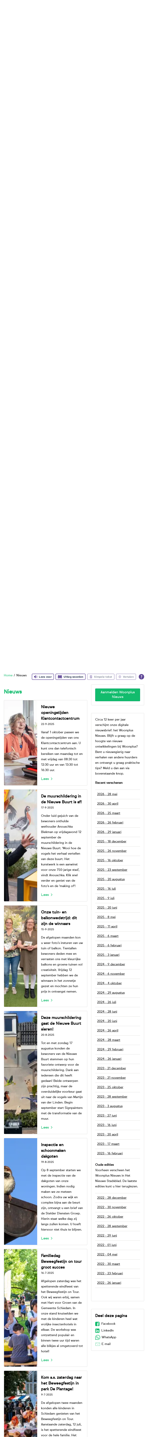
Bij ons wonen (56, 9)
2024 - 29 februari (110, 1049)
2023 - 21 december (111, 1068)
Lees (45, 779)
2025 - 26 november (112, 851)
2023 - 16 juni (107, 1125)
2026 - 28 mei (107, 794)
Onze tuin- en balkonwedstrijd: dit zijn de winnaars (59, 918)
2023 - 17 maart (108, 1144)
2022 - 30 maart (108, 1264)
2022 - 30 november (111, 1207)
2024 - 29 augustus (111, 992)
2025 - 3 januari (108, 955)
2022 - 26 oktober (110, 1216)
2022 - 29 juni (107, 1235)
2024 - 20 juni (107, 1021)
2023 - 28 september (112, 1096)
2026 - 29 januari (109, 832)
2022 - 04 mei (107, 1254)
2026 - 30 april (107, 803)
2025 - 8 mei (106, 917)
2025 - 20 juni (107, 907)
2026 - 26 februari (110, 822)
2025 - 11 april (107, 926)
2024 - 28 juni (107, 1011)
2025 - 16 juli (106, 888)
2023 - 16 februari (110, 1153)
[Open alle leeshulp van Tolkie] (141, 676)
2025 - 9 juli (105, 898)
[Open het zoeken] (140, 10)
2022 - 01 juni (107, 1245)
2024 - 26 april (107, 1030)
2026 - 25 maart (108, 813)
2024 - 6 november (111, 974)
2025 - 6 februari (109, 945)
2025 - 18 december (111, 841)
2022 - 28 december (112, 1198)
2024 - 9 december (111, 964)
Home (8, 675)
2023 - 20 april (107, 1134)
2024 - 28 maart (108, 1040)
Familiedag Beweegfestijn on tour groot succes (61, 1261)
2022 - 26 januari (109, 1283)
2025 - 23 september (112, 870)
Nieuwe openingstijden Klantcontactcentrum (60, 713)
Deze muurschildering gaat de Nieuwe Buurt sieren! (61, 1023)
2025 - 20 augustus (111, 879)
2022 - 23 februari (110, 1273)
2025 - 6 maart (108, 936)
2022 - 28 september (112, 1226)
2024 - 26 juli (106, 1002)
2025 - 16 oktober (110, 860)
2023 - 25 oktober (110, 1087)
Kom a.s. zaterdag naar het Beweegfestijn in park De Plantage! (61, 1383)
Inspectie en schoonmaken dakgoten (53, 1150)
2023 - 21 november (111, 1078)
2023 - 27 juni (107, 1115)
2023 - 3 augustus (110, 1106)
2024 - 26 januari (109, 1059)
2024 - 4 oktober (109, 983)
